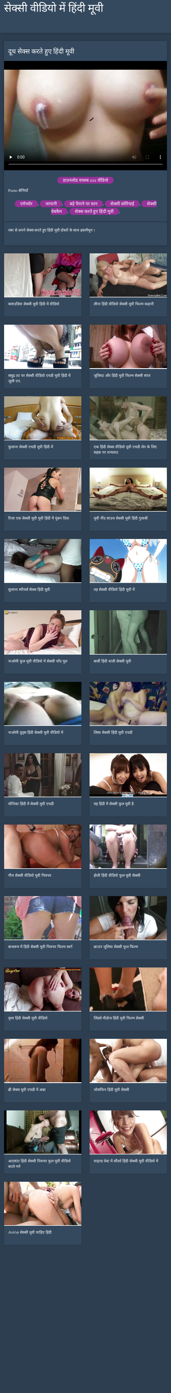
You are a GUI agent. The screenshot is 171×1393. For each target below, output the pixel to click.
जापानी (51, 203)
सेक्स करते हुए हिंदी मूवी (94, 211)
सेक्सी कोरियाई (122, 203)
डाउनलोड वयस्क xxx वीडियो (85, 180)
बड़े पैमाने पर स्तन (84, 203)
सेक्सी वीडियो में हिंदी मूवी (53, 8)
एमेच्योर (26, 203)
